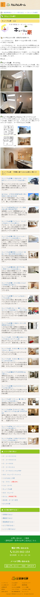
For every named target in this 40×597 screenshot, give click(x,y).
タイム (10, 496)
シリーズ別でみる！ (19, 12)
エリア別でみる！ (9, 525)
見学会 (3, 589)
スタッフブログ (15, 589)
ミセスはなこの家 (9, 478)
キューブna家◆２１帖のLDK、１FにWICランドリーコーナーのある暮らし (14, 180)
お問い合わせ (4, 591)
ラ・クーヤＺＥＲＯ (9, 456)
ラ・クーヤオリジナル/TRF (12, 471)
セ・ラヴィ (11, 482)
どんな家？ (14, 585)
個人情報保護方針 (16, 591)
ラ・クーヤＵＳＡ (9, 467)
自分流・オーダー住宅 (10, 500)
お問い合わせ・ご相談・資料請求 (20, 566)
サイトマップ (25, 591)
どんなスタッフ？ (26, 582)
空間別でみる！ (8, 514)
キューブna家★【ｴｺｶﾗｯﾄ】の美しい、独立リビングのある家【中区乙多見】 (14, 411)
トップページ (4, 582)
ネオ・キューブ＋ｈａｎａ (12, 474)
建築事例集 (7, 12)
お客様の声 (4, 587)
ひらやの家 (6, 503)
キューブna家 (7, 489)
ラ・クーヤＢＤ (8, 463)
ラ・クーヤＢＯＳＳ (9, 460)
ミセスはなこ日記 (26, 589)
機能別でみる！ (8, 518)
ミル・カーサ (7, 485)
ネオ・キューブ (8, 493)
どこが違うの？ (5, 585)
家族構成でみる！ (9, 522)
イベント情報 (25, 587)
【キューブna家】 (32, 12)
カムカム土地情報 (16, 587)
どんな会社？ (15, 582)
